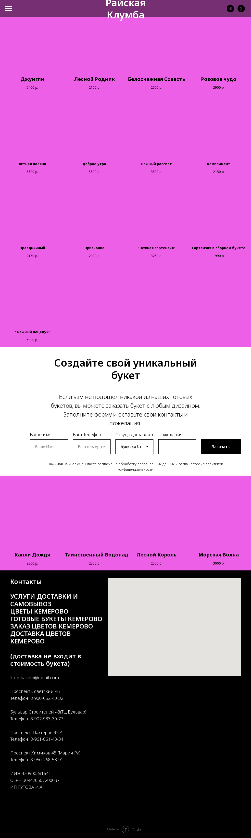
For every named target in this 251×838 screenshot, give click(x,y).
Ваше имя (41, 434)
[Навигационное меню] (8, 8)
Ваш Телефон (87, 434)
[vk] (230, 11)
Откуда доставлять (134, 434)
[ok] (241, 11)
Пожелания (170, 434)
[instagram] (32, 816)
